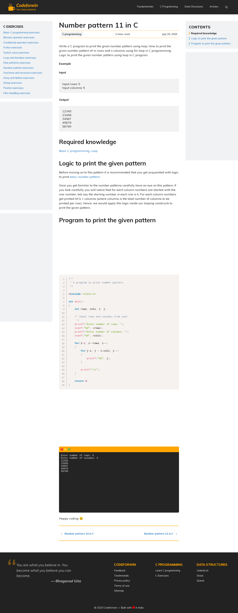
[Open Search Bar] (226, 7)
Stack (200, 575)
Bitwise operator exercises (19, 37)
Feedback (119, 570)
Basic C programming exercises (21, 32)
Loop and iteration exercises (19, 57)
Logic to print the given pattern (209, 38)
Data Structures (193, 6)
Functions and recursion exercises (22, 72)
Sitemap (119, 590)
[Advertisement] (119, 250)
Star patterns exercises (17, 62)
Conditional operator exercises (21, 42)
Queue (200, 580)
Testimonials (121, 575)
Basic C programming (74, 151)
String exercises (12, 82)
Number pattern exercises (18, 67)
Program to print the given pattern (211, 43)
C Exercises (162, 575)
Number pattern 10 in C (80, 533)
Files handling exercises (16, 93)
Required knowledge (204, 33)
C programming (71, 34)
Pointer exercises (13, 88)
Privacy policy (122, 580)
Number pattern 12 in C (157, 533)
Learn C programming (167, 570)
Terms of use (121, 585)
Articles (214, 6)
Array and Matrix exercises (18, 77)
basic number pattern (85, 177)
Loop (94, 151)
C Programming (169, 6)
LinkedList (202, 570)
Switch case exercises (16, 52)
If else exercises (12, 47)
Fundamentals (145, 6)
